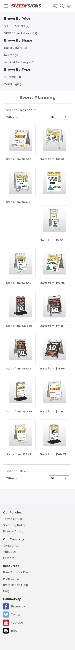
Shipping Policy (14, 525)
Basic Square (15, 47)
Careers (8, 558)
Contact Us (11, 545)
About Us (9, 552)
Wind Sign (13, 84)
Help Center (12, 578)
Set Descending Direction (42, 110)
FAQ (6, 591)
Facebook (18, 606)
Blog (14, 630)
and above (20, 33)
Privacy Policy (13, 531)
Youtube (17, 622)
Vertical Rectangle (19, 62)
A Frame (12, 76)
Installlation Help (15, 585)
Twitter (16, 614)
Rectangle (13, 55)
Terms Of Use (13, 519)
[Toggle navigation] (6, 6)
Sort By (11, 110)
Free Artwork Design (18, 572)
